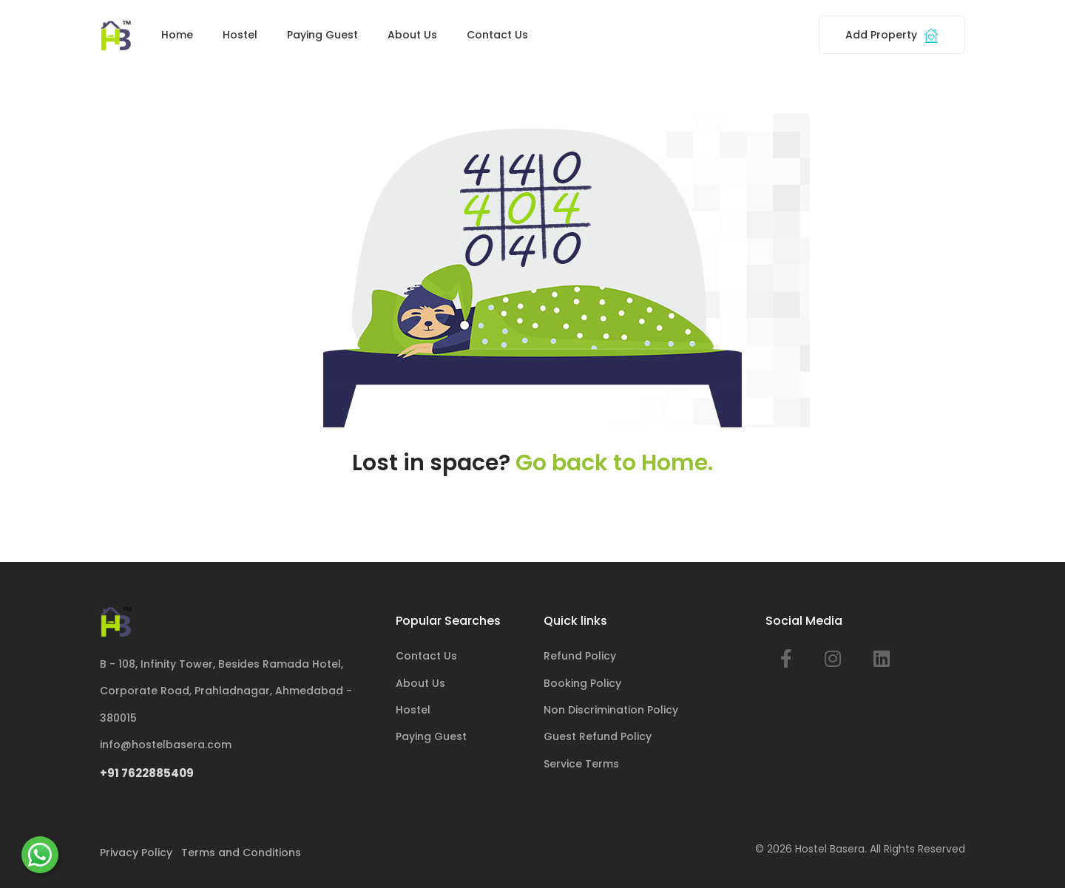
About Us (412, 34)
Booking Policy (582, 683)
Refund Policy (580, 655)
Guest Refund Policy (598, 736)
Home (177, 34)
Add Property (892, 35)
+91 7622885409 (147, 773)
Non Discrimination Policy (611, 709)
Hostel (240, 34)
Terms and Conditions (241, 852)
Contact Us (497, 34)
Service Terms (581, 763)
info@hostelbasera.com (165, 744)
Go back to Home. (614, 462)
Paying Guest (322, 34)
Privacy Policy (136, 852)
